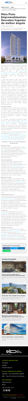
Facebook (6, 248)
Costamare (4, 213)
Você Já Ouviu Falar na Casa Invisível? (13, 337)
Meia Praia (9, 122)
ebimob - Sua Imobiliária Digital (13, 373)
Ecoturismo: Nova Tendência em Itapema (13, 295)
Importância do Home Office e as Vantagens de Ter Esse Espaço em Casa (13, 316)
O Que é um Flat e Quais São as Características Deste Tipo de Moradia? (13, 275)
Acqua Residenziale (17, 166)
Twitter (14, 248)
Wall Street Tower (20, 181)
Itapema (22, 65)
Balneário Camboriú (14, 133)
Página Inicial (5, 7)
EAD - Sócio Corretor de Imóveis (13, 376)
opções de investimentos (8, 236)
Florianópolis (4, 135)
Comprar (5, 363)
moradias (19, 236)
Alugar (4, 365)
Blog (12, 7)
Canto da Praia (16, 122)
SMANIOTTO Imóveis (14, 230)
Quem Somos (6, 382)
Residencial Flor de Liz (7, 199)
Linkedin (21, 248)
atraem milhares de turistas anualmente (12, 139)
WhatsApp (6, 250)
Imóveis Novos (7, 367)
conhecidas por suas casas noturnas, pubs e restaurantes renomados (13, 136)
